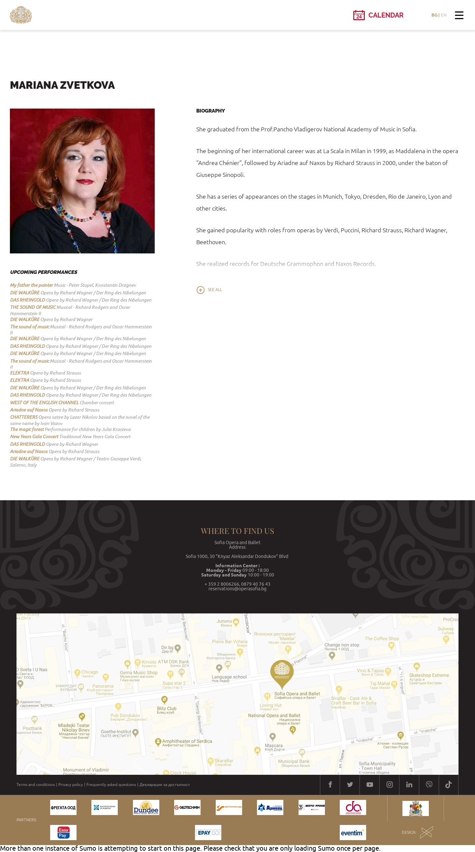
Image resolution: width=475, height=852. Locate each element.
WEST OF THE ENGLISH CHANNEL (44, 402)
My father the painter (31, 285)
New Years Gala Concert (34, 436)
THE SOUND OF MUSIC (32, 307)
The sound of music (29, 326)
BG (434, 15)
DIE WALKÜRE (24, 292)
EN (444, 15)
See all (215, 289)
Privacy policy (70, 785)
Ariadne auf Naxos (29, 409)
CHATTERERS (23, 417)
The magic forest (27, 429)
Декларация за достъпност (165, 785)
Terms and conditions (35, 785)
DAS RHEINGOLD (27, 300)
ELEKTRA (19, 373)
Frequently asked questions (111, 785)
